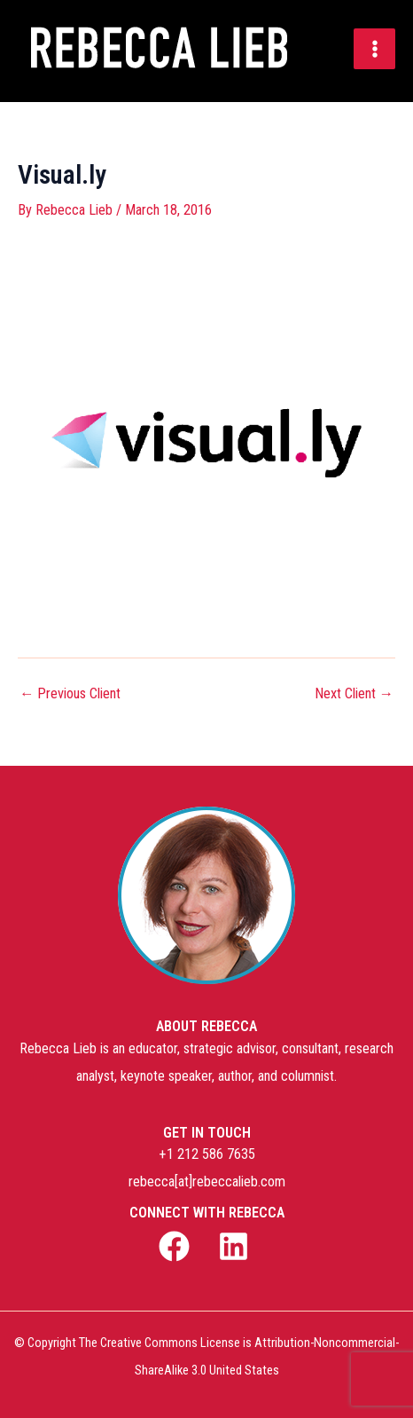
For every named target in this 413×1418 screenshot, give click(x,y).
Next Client (354, 694)
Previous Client (70, 694)
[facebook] (177, 1246)
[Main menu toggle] (374, 49)
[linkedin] (236, 1246)
